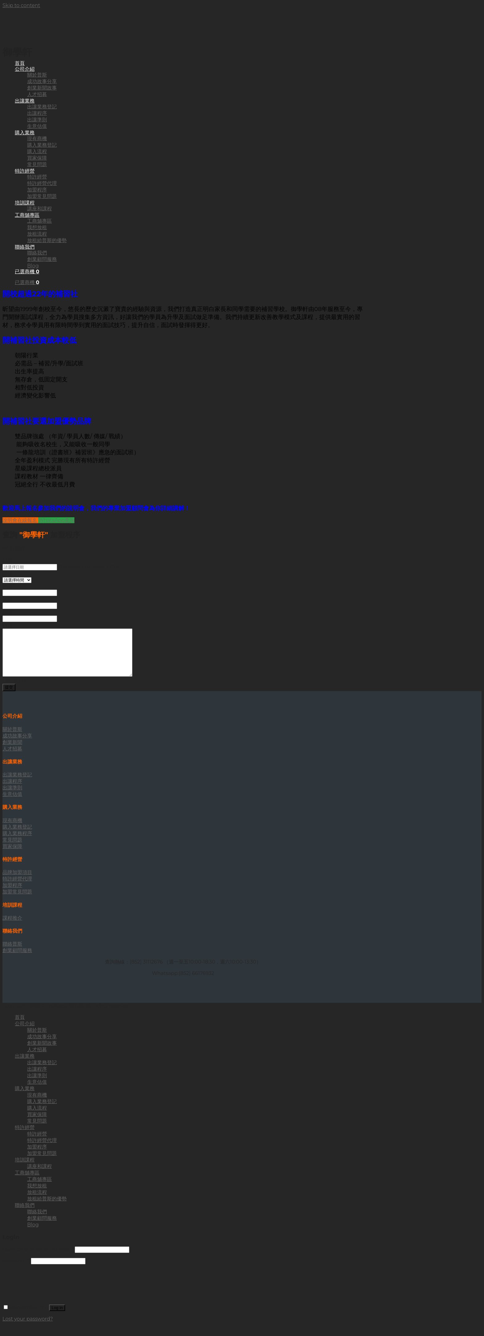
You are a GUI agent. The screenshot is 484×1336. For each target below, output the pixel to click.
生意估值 (37, 1091)
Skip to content (21, 5)
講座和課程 (39, 1175)
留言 (7, 625)
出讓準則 (37, 1085)
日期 (7, 560)
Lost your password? (27, 1328)
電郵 (7, 599)
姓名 (8, 586)
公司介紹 (25, 1033)
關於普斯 (37, 1039)
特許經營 (25, 1137)
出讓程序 (37, 1078)
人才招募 (37, 1059)
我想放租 (37, 1195)
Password (15, 1270)
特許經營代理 (42, 1150)
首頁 (20, 63)
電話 (8, 612)
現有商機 (37, 1104)
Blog (33, 1234)
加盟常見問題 (42, 1163)
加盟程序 (37, 1156)
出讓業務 (25, 1065)
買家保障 (37, 1124)
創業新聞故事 (42, 1052)
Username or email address (37, 1259)
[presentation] (49, 1291)
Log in (57, 1317)
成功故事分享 (42, 1046)
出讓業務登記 (42, 1072)
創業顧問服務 (42, 1227)
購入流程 (37, 1117)
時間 (7, 573)
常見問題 (37, 1130)
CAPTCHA (14, 690)
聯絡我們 (25, 1214)
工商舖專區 (27, 1182)
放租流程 (37, 1201)
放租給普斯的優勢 (47, 1208)
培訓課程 (25, 1169)
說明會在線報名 (20, 520)
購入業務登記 (42, 1111)
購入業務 (25, 1098)
